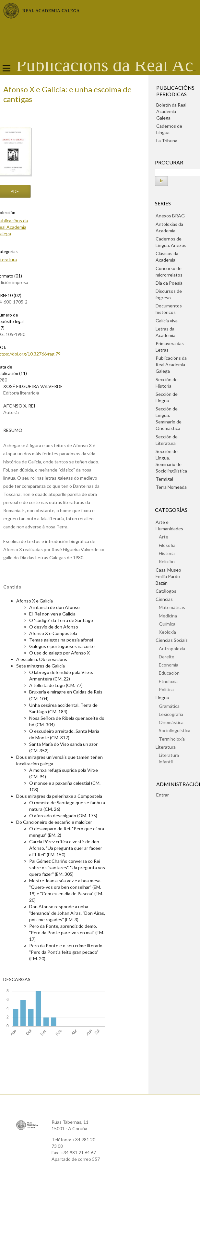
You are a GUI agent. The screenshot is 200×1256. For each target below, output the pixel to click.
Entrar (162, 794)
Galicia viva (167, 320)
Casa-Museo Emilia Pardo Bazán (168, 576)
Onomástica (171, 722)
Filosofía (167, 545)
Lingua (162, 697)
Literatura (166, 747)
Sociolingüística (174, 730)
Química (167, 624)
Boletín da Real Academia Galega (171, 111)
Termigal (164, 479)
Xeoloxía (167, 632)
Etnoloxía (168, 681)
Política (166, 689)
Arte (163, 536)
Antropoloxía (172, 648)
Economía (168, 664)
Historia (167, 553)
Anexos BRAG (170, 215)
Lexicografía (171, 714)
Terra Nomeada (171, 487)
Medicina (168, 615)
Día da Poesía (169, 283)
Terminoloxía (172, 739)
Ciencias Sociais (172, 640)
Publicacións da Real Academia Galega (171, 364)
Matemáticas (172, 607)
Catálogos (166, 591)
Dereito (166, 656)
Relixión (167, 561)
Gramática (169, 706)
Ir (161, 180)
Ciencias (164, 599)
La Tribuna (166, 140)
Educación (169, 673)
